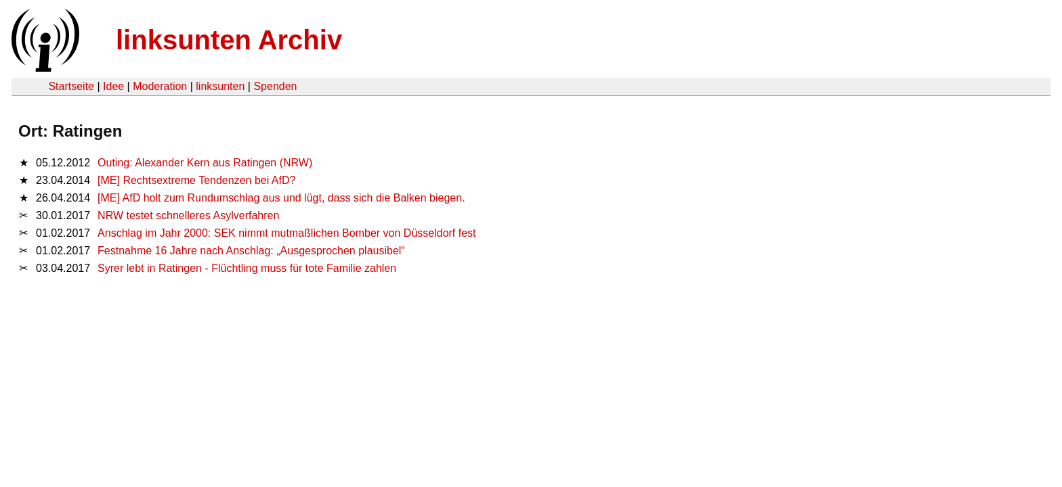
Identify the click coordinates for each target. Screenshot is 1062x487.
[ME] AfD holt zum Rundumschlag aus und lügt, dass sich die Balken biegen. (281, 198)
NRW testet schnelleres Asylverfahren (188, 215)
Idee (113, 86)
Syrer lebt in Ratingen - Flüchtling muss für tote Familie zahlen (247, 268)
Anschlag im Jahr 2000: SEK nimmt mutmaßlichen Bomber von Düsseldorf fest (286, 233)
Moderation (160, 86)
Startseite (71, 86)
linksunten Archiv (229, 40)
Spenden (275, 86)
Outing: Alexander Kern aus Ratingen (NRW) (205, 162)
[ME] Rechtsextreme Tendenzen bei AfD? (196, 180)
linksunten (220, 86)
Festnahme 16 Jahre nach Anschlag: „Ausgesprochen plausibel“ (251, 250)
